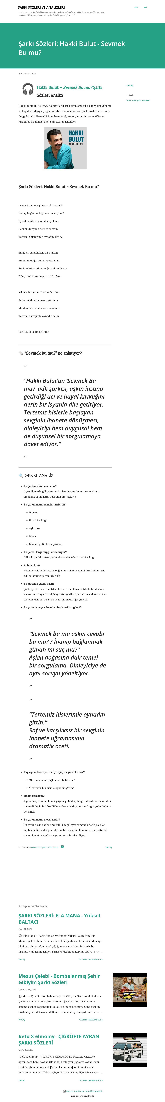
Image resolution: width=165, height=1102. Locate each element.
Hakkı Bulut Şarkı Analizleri (138, 100)
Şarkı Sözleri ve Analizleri (41, 7)
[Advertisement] (63, 871)
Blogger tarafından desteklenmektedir (82, 1091)
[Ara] (136, 7)
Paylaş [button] (130, 85)
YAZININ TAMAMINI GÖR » (91, 959)
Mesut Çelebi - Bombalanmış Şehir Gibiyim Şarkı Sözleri (59, 979)
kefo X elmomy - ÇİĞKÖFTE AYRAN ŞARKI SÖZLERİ (59, 1039)
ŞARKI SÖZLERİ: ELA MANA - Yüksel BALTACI (59, 918)
